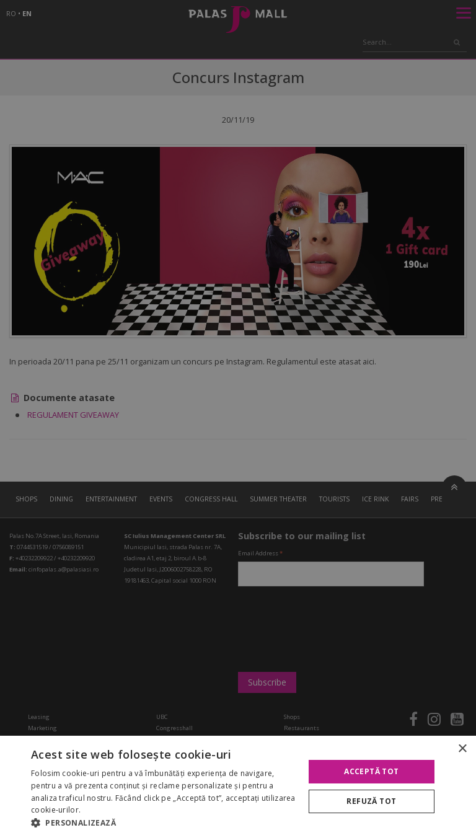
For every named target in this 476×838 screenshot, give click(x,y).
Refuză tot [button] (371, 801)
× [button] (462, 749)
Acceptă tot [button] (371, 771)
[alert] (238, 419)
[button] (163, 822)
